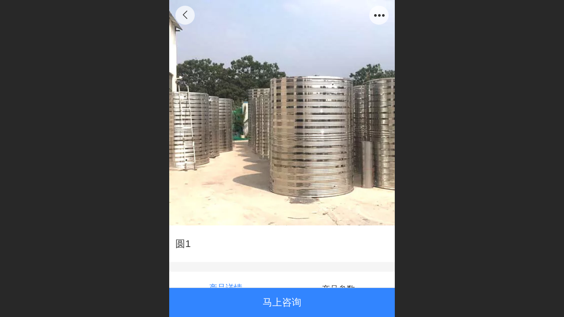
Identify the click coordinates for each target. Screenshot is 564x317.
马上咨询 (282, 302)
